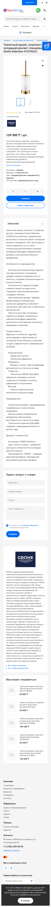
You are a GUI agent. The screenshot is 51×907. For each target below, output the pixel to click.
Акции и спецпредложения (14, 808)
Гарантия (7, 830)
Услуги (15, 26)
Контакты (7, 798)
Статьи (6, 811)
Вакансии (7, 792)
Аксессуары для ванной (23, 40)
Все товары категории (17, 665)
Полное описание (13, 165)
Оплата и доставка (11, 827)
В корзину (26, 199)
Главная (6, 40)
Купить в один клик (25, 205)
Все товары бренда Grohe (18, 668)
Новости (6, 814)
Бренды (36, 26)
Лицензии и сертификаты (14, 789)
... (43, 25)
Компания (25, 26)
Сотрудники (8, 795)
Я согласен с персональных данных (24, 526)
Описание (13, 224)
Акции (6, 26)
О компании (8, 785)
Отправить (13, 534)
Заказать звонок (11, 850)
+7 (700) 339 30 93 (45, 10)
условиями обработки (29, 525)
